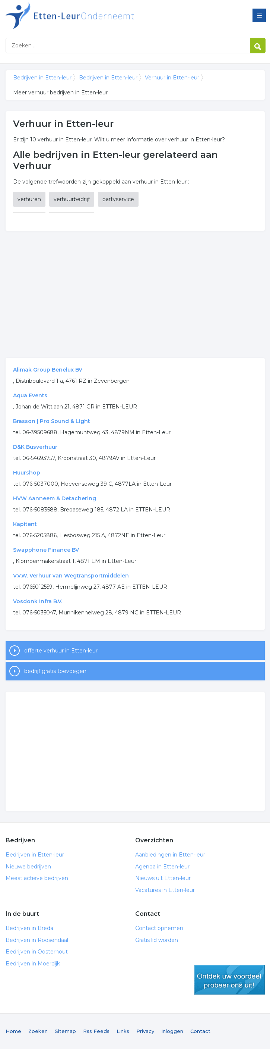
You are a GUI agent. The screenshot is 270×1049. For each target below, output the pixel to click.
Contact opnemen (159, 928)
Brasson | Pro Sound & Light (51, 421)
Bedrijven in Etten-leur (99, 16)
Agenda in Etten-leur (162, 866)
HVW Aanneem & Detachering (54, 498)
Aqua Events (30, 395)
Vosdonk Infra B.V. (37, 601)
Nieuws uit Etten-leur (163, 878)
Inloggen (172, 1031)
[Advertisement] (135, 294)
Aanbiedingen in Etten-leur (170, 854)
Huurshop (26, 472)
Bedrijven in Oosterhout (37, 951)
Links (123, 1031)
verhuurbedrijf (72, 199)
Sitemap (65, 1031)
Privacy (145, 1031)
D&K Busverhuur (35, 447)
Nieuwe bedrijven (28, 866)
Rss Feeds (96, 1031)
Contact (200, 1031)
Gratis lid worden (156, 940)
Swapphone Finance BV (46, 550)
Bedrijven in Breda (29, 928)
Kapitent (25, 524)
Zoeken (38, 1031)
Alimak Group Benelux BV (47, 369)
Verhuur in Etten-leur (172, 77)
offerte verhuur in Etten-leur (61, 650)
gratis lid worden (229, 980)
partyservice (118, 199)
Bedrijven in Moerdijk (33, 963)
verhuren (29, 199)
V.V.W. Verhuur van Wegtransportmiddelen (71, 575)
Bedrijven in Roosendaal (37, 940)
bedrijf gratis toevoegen (55, 671)
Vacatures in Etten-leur (165, 890)
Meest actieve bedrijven (37, 878)
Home (13, 1031)
